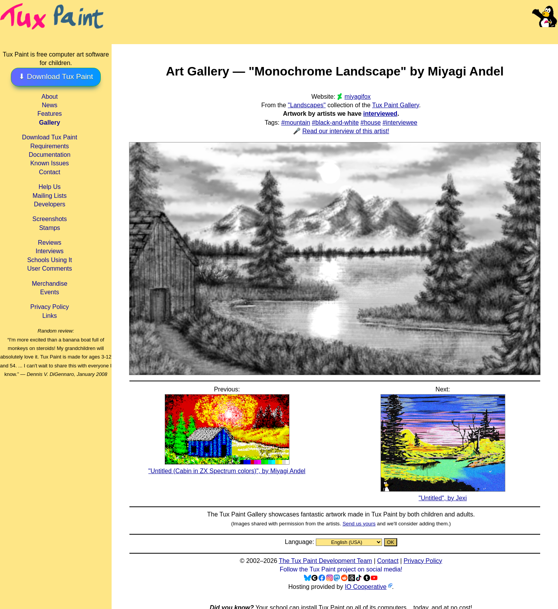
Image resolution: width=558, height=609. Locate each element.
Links (49, 315)
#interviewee (399, 122)
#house (370, 122)
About (49, 96)
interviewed (380, 113)
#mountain (295, 122)
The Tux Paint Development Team (325, 561)
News (49, 105)
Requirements (49, 146)
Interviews (50, 251)
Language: (300, 542)
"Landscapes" (307, 105)
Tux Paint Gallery (395, 105)
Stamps (49, 228)
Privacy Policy (49, 307)
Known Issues (49, 163)
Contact (49, 172)
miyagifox (357, 96)
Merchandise (49, 283)
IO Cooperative (366, 586)
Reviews (49, 242)
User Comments (49, 268)
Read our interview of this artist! (345, 131)
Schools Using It (49, 260)
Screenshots (50, 219)
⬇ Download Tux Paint (56, 76)
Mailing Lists (50, 195)
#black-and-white (335, 122)
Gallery (49, 122)
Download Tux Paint (49, 137)
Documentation (50, 154)
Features (49, 113)
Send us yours (359, 524)
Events (49, 292)
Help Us (50, 187)
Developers (49, 204)
